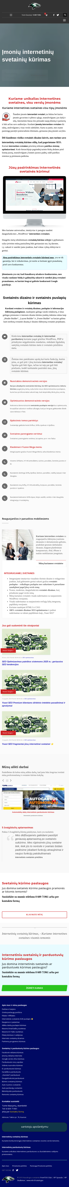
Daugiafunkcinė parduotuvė (13, 1078)
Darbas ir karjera (8, 1009)
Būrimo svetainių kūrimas (12, 1081)
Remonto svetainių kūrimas (13, 1094)
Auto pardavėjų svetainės (12, 1088)
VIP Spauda (58, 1177)
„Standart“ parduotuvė (11, 1075)
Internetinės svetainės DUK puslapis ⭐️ (17, 1019)
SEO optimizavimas (28, 657)
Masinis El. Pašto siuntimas (12, 1032)
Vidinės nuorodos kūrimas (12, 1065)
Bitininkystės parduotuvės (12, 1091)
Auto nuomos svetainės (11, 1085)
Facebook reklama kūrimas (12, 1052)
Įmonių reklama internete (12, 1056)
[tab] (51, 563)
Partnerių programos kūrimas (13, 1041)
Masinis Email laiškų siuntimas (14, 1028)
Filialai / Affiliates (8, 1015)
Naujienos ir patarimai (11, 1022)
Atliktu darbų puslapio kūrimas (14, 1025)
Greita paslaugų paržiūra (12, 1012)
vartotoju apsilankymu (34, 1126)
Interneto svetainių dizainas (13, 1038)
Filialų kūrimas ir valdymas (12, 1035)
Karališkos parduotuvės (11, 1072)
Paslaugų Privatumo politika (41, 1166)
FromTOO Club (46, 1177)
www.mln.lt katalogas (35, 1180)
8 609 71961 (37, 15)
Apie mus (5, 1166)
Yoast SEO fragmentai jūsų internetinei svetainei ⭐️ (27, 744)
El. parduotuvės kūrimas (11, 1068)
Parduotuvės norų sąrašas (12, 1062)
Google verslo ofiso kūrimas (13, 1059)
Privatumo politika (19, 1166)
